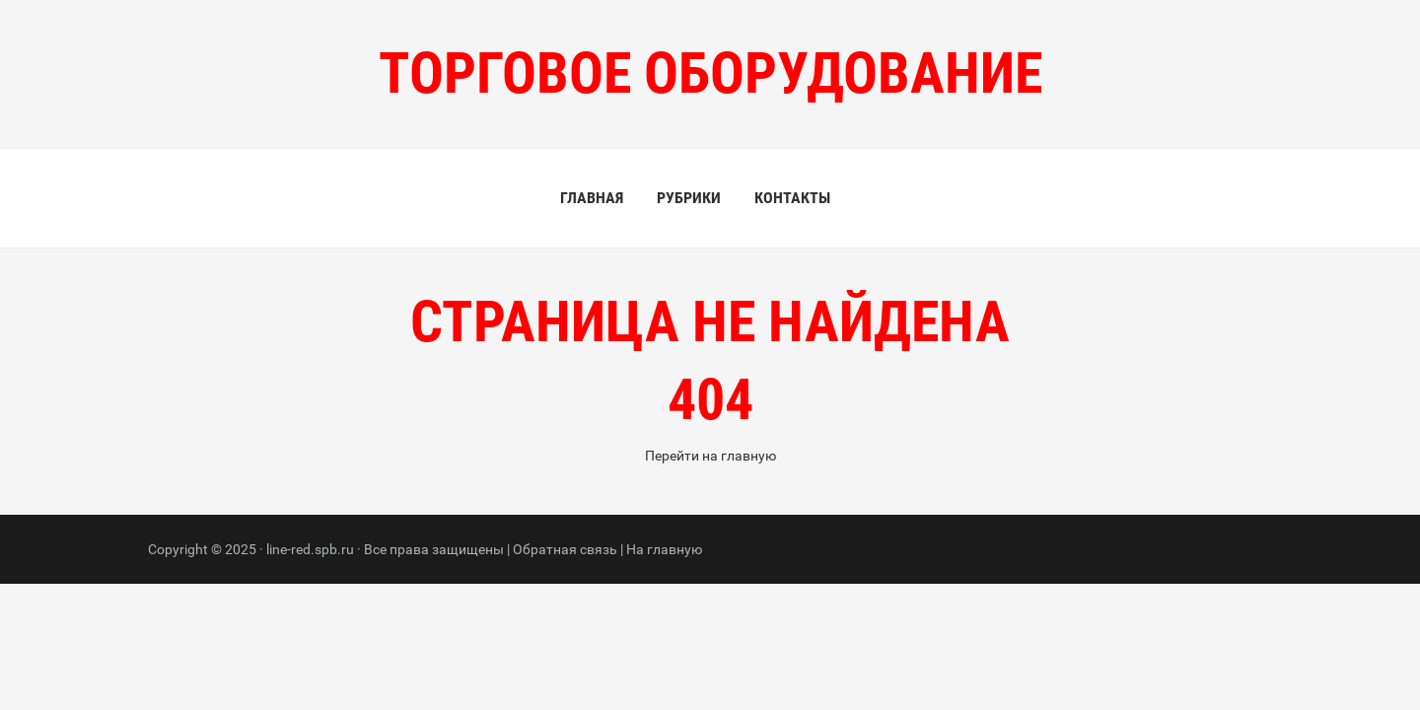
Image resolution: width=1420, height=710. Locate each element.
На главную (664, 549)
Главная (591, 197)
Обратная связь (565, 549)
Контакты (792, 197)
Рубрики (689, 197)
